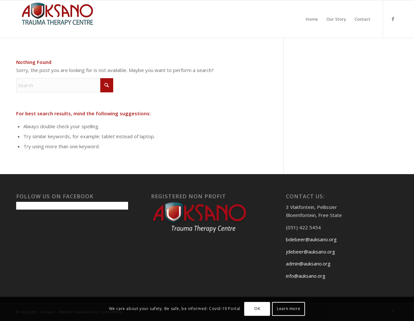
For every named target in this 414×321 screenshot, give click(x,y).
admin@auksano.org (308, 263)
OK (257, 308)
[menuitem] (311, 19)
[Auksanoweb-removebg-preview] (57, 19)
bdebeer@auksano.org (311, 239)
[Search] (64, 85)
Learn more (288, 308)
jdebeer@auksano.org (310, 251)
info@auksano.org (305, 276)
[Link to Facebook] (393, 19)
